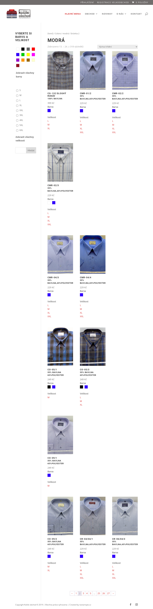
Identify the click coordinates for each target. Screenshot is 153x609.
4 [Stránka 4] (87, 593)
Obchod (90, 14)
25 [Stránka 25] (99, 593)
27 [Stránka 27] (108, 593)
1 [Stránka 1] (76, 593)
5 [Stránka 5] (90, 593)
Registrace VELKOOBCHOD (113, 3)
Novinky (107, 14)
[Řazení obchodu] (117, 47)
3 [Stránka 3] (83, 593)
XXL (82, 132)
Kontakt (136, 14)
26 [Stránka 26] (103, 593)
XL (49, 128)
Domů (50, 33)
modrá (66, 33)
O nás (120, 14)
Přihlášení (87, 3)
